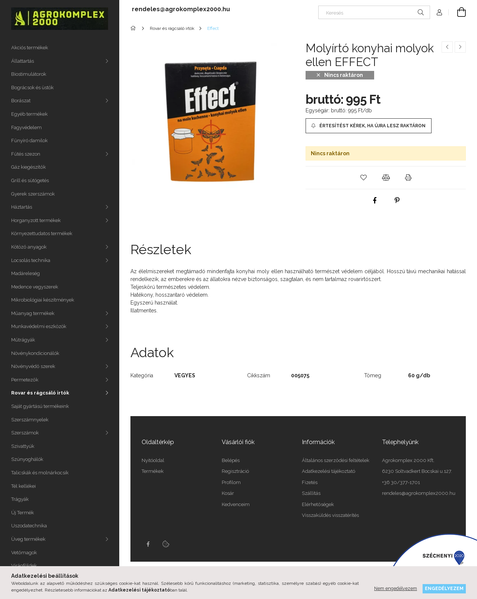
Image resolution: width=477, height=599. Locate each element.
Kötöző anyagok (29, 247)
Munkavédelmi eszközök (38, 326)
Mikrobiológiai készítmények (42, 300)
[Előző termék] (447, 47)
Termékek (153, 471)
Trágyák (20, 499)
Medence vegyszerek (34, 287)
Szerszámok (25, 433)
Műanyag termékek (32, 313)
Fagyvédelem (26, 127)
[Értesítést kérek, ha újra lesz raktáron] (369, 125)
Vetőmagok (24, 552)
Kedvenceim (236, 504)
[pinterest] (396, 200)
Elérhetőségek (318, 504)
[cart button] (457, 12)
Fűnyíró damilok (29, 140)
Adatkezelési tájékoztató (328, 471)
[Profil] (439, 12)
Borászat (21, 100)
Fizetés (310, 482)
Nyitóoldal (153, 460)
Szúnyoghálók (27, 459)
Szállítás (311, 493)
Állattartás (22, 61)
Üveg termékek (28, 539)
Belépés (231, 460)
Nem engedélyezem (395, 588)
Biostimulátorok (28, 74)
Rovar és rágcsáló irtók (40, 393)
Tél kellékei (23, 486)
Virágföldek (24, 565)
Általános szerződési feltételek (335, 460)
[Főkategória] (134, 28)
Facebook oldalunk (148, 544)
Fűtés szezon (25, 154)
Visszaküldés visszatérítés (330, 515)
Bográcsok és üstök (32, 87)
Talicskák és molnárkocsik (40, 472)
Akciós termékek (29, 47)
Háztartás (21, 207)
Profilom (231, 482)
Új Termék (22, 512)
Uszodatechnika (29, 525)
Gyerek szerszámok (33, 194)
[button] (363, 177)
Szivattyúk (22, 446)
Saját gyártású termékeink (40, 406)
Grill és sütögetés (30, 180)
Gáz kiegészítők (28, 167)
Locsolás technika (30, 260)
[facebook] (374, 200)
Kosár (228, 493)
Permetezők (24, 380)
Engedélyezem (444, 588)
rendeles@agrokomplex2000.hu (181, 9)
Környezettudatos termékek (41, 233)
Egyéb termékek (29, 114)
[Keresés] (374, 12)
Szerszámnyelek (29, 419)
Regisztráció (235, 471)
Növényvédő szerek (33, 366)
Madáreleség (25, 273)
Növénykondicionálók (35, 353)
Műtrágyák (23, 340)
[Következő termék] (460, 47)
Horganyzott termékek (36, 220)
